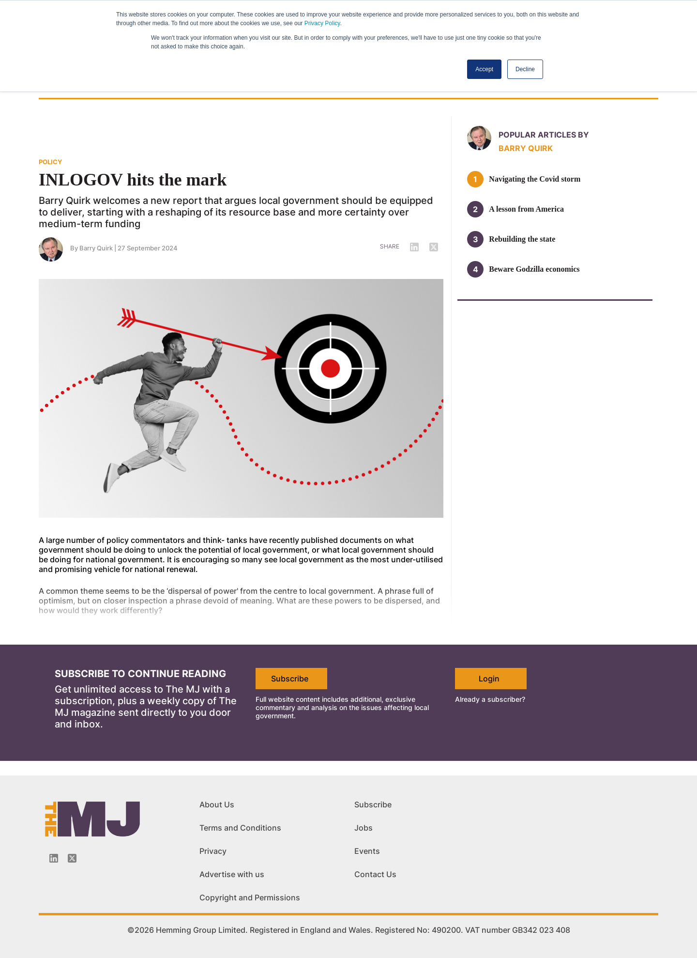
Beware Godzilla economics (534, 269)
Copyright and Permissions (249, 897)
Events (367, 851)
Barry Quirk (96, 248)
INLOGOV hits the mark (133, 179)
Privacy (213, 851)
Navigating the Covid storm (534, 179)
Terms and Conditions (240, 828)
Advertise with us (231, 874)
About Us (216, 804)
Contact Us (375, 874)
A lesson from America (526, 209)
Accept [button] (484, 69)
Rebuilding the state (522, 239)
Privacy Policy (322, 23)
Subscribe (289, 678)
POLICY (50, 162)
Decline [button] (525, 69)
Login (489, 678)
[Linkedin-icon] (53, 858)
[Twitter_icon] (72, 858)
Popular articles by (544, 134)
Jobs (363, 828)
